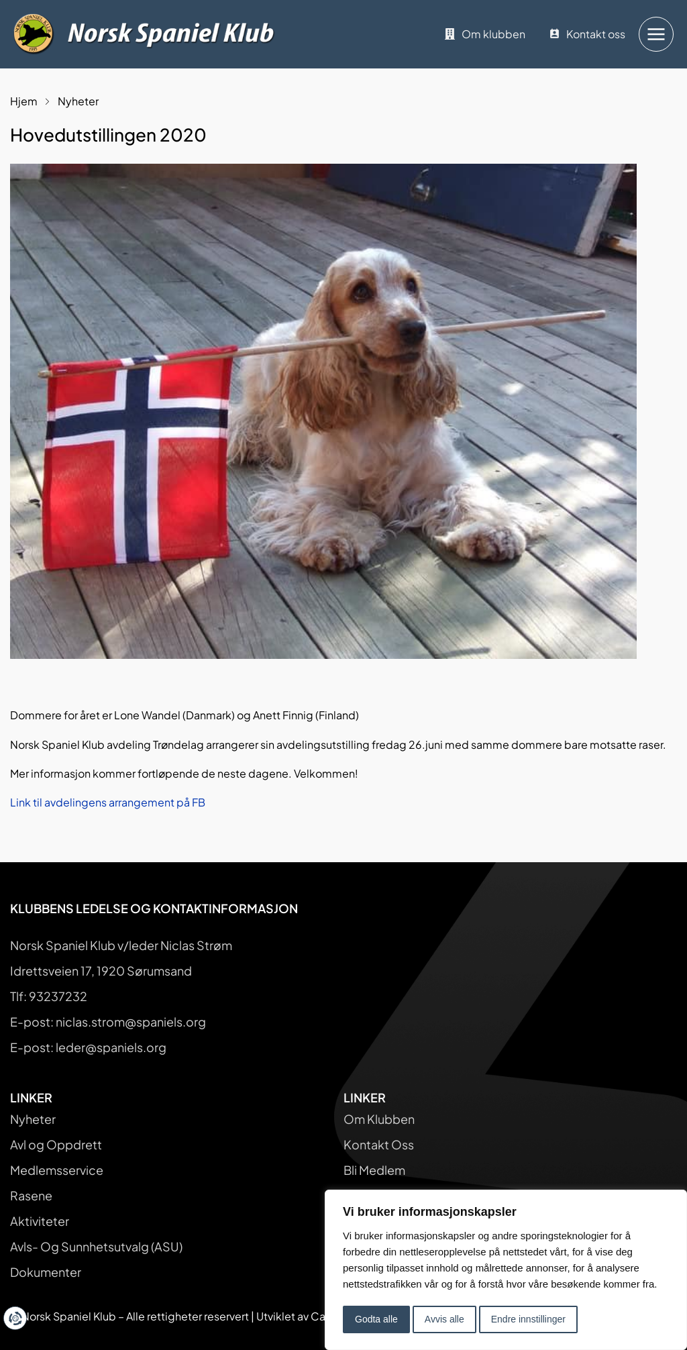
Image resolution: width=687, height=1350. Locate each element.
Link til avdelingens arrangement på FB (107, 802)
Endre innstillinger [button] (528, 1319)
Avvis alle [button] (444, 1319)
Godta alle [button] (376, 1319)
